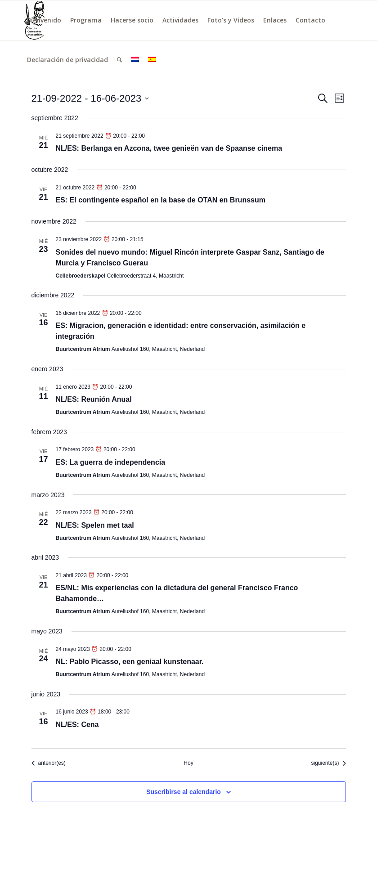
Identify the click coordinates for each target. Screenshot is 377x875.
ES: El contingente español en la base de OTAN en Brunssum (160, 200)
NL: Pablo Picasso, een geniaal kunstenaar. (130, 661)
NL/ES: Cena (77, 724)
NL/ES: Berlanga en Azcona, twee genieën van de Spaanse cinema (169, 148)
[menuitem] (44, 20)
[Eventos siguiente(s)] (328, 763)
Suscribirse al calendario (183, 791)
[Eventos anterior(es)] (48, 763)
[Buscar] (119, 60)
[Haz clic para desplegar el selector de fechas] (90, 98)
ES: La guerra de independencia (111, 462)
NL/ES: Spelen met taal (95, 525)
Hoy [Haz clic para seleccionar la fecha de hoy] (188, 763)
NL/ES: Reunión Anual (94, 399)
